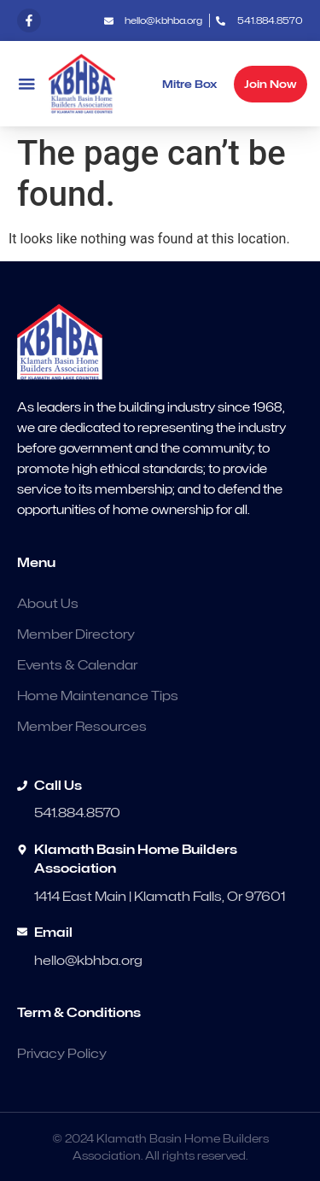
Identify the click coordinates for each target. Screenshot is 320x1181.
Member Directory (76, 634)
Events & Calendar (77, 665)
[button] (26, 84)
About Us (48, 603)
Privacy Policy (62, 1053)
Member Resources (82, 726)
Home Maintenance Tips (97, 696)
